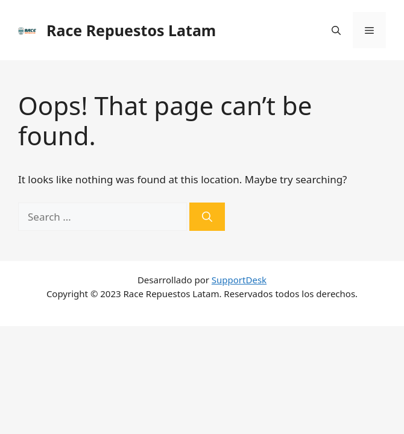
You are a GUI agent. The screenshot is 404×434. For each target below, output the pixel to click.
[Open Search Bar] (336, 30)
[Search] (207, 217)
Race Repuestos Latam (131, 30)
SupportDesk (239, 280)
